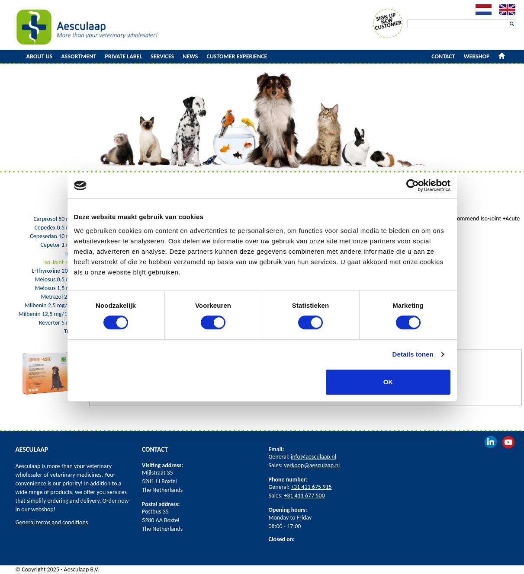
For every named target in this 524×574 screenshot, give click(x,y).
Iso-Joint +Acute (63, 262)
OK (388, 382)
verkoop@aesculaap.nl (312, 465)
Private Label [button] (123, 56)
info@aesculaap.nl (313, 456)
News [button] (190, 56)
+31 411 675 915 (311, 487)
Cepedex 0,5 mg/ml (58, 227)
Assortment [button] (78, 56)
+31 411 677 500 (304, 495)
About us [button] (39, 56)
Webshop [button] (477, 56)
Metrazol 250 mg (61, 296)
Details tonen (413, 354)
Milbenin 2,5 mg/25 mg (53, 305)
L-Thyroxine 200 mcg (57, 270)
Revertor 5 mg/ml (61, 322)
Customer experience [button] (237, 56)
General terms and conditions (52, 522)
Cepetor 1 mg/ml (62, 245)
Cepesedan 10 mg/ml (56, 236)
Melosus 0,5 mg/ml (59, 279)
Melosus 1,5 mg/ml (59, 288)
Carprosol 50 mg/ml (57, 219)
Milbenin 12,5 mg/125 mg (51, 314)
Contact (443, 56)
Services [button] (162, 56)
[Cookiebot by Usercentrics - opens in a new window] (412, 185)
